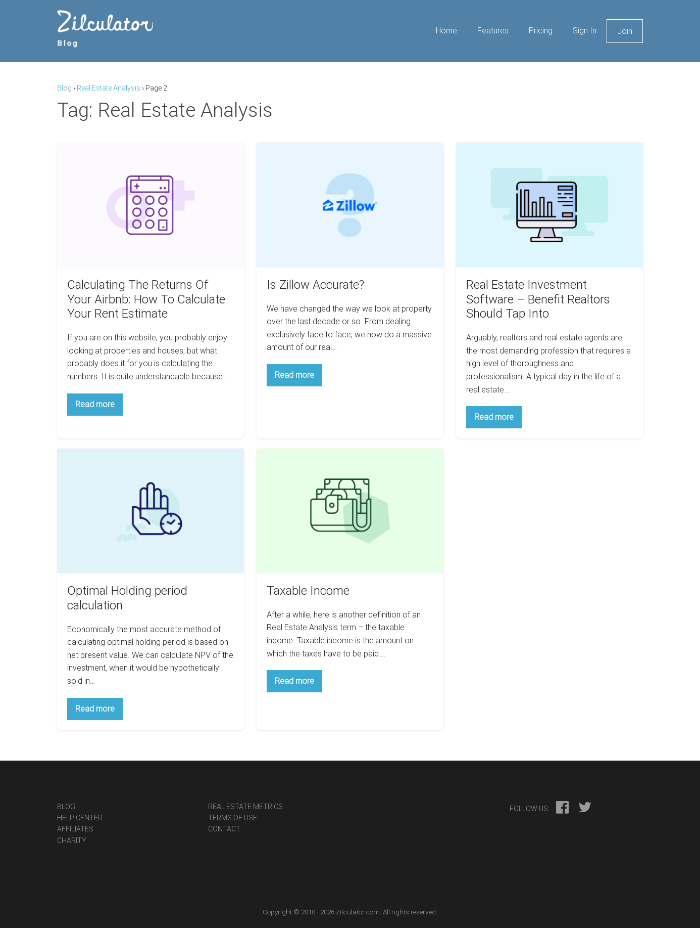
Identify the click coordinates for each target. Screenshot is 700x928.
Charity (71, 840)
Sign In (584, 30)
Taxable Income (308, 591)
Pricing (541, 30)
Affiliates (75, 829)
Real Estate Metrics (245, 807)
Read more (99, 407)
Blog (64, 88)
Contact (224, 829)
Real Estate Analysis (108, 88)
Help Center (80, 818)
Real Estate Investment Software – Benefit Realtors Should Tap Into (538, 299)
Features (493, 30)
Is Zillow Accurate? (315, 285)
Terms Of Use (232, 818)
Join (624, 31)
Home (446, 30)
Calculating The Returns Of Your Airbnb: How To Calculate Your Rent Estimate (146, 299)
